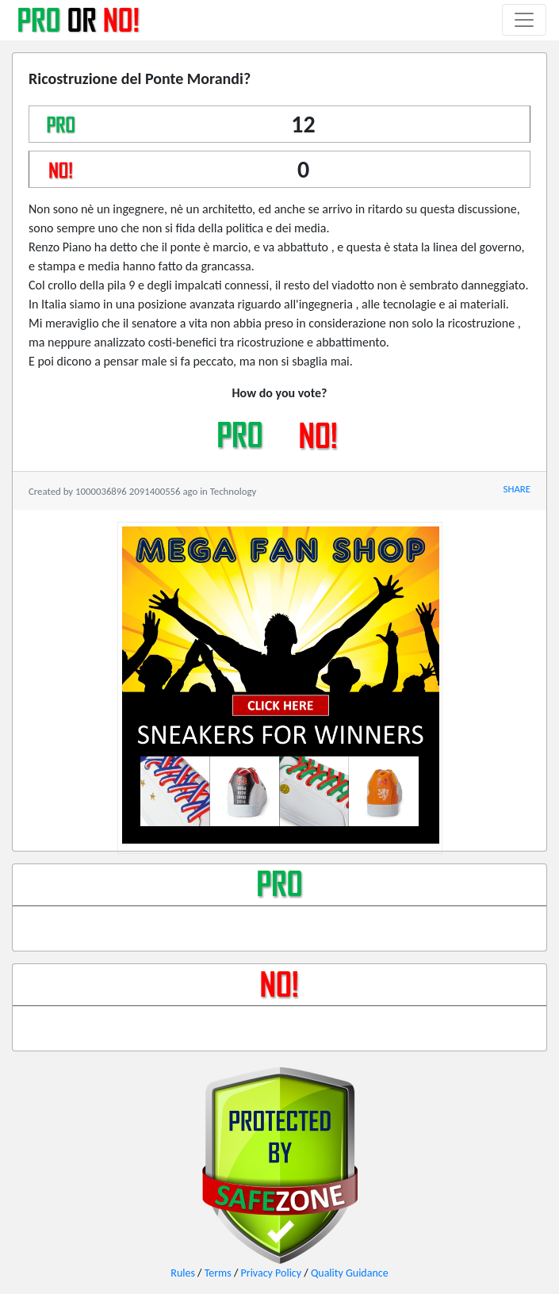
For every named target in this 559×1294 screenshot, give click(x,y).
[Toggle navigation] (524, 20)
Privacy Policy (271, 1273)
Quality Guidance (350, 1273)
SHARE (516, 489)
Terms (218, 1273)
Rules (182, 1273)
